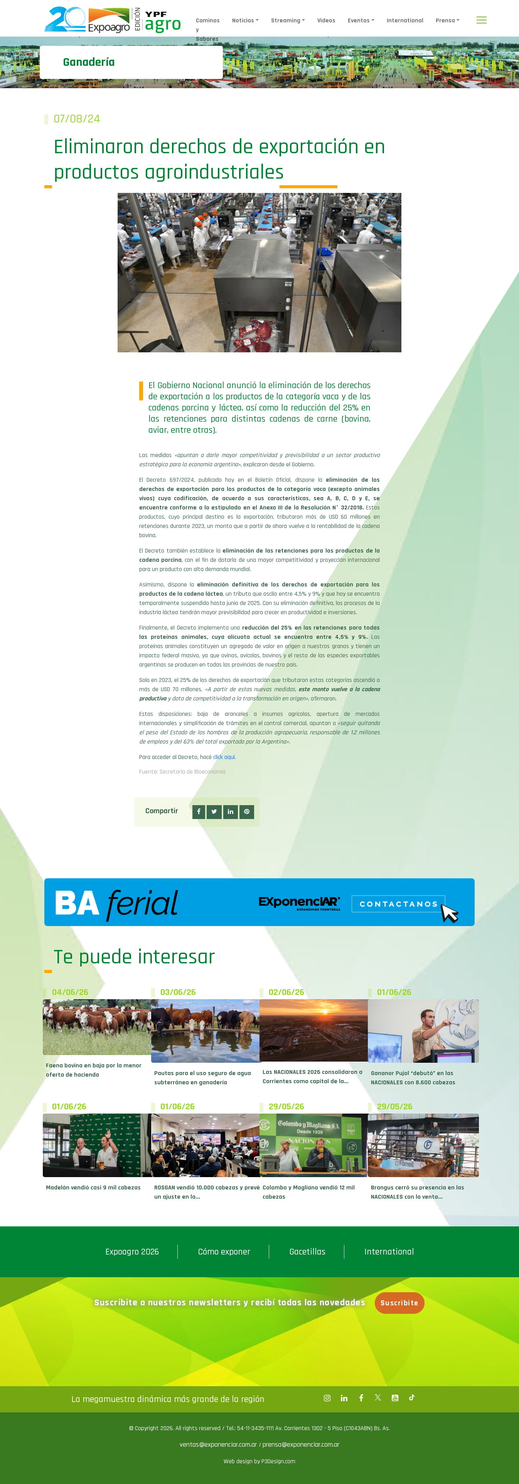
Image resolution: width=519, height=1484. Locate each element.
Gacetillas (307, 1252)
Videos (326, 21)
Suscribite (402, 1303)
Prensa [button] (445, 21)
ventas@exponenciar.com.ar (219, 1444)
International (405, 21)
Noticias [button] (243, 21)
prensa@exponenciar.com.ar (301, 1444)
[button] (198, 812)
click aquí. (224, 757)
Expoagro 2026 (132, 1252)
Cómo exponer (224, 1252)
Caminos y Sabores (208, 30)
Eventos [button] (359, 21)
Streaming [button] (285, 21)
